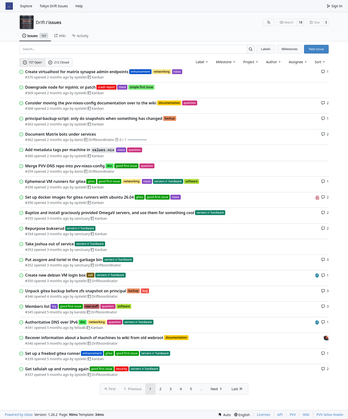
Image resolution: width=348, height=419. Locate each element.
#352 (29, 265)
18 (300, 22)
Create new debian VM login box (55, 275)
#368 (29, 108)
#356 (29, 202)
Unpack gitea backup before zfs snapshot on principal (75, 290)
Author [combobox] (273, 62)
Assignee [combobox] (298, 62)
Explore (26, 6)
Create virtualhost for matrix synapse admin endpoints (77, 71)
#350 (29, 281)
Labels (265, 49)
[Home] (9, 6)
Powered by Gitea (19, 414)
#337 (29, 374)
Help (79, 6)
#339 (29, 359)
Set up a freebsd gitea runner (52, 353)
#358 (29, 187)
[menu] (320, 62)
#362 (29, 139)
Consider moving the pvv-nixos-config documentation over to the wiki (90, 103)
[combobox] (202, 62)
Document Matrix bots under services (60, 134)
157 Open (32, 62)
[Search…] (251, 49)
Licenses (263, 414)
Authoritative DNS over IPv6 (51, 322)
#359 (29, 171)
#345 (29, 312)
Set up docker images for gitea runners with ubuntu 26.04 (79, 197)
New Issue (316, 49)
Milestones (289, 49)
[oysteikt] (317, 197)
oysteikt (80, 77)
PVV (293, 414)
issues (54, 22)
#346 (29, 296)
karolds (80, 312)
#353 (29, 249)
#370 (29, 77)
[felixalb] (317, 275)
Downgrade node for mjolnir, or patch (60, 87)
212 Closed (58, 62)
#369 (29, 93)
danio (78, 139)
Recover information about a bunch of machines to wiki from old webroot (94, 337)
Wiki (306, 414)
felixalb (80, 327)
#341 (29, 327)
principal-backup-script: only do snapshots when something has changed (93, 118)
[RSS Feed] (268, 22)
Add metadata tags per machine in (70, 150)
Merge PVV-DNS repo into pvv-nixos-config (65, 165)
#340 (29, 343)
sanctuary (82, 218)
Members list (37, 306)
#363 (29, 124)
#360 (29, 156)
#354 (29, 234)
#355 (29, 218)
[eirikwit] (326, 337)
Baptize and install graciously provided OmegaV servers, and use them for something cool (109, 212)
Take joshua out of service (49, 243)
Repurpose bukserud (44, 228)
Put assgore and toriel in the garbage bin (63, 259)
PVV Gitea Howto (330, 414)
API (280, 414)
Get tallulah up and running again (57, 368)
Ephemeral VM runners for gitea (55, 181)
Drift (40, 22)
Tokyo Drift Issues (54, 6)
